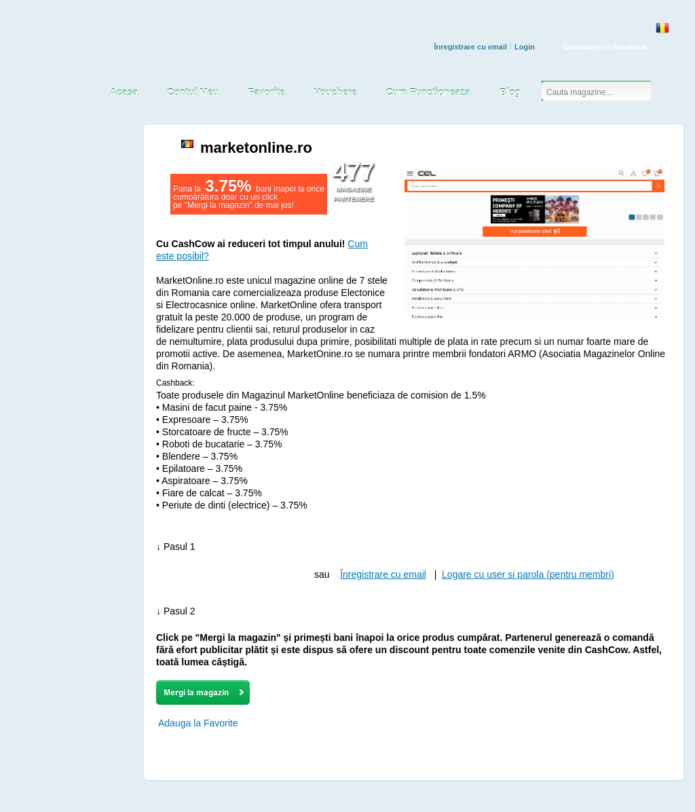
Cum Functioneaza (428, 92)
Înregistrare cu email (470, 47)
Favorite (266, 92)
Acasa (124, 92)
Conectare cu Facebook (605, 47)
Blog (510, 92)
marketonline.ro (256, 147)
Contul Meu (193, 92)
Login (524, 47)
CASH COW (59, 65)
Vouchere (335, 92)
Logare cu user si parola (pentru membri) (528, 574)
